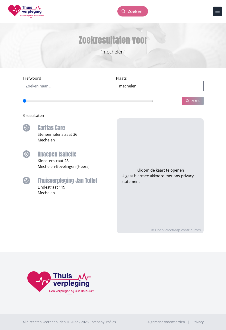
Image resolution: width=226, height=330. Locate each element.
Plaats (121, 78)
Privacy (198, 322)
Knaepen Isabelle (57, 154)
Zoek (193, 101)
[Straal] (88, 101)
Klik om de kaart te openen (160, 167)
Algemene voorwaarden (166, 322)
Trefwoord (32, 78)
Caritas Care (51, 128)
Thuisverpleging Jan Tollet (67, 180)
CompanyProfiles (103, 322)
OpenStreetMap (167, 230)
